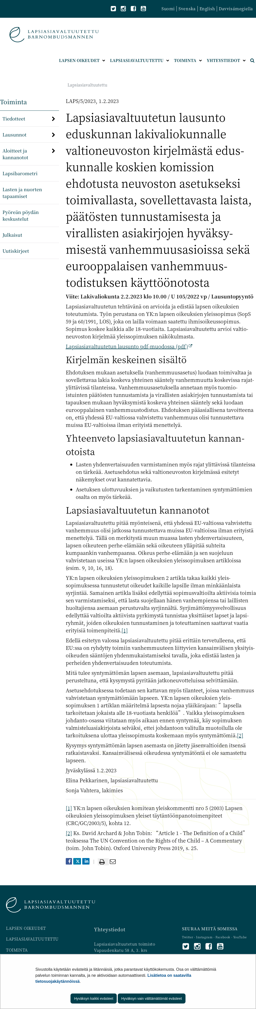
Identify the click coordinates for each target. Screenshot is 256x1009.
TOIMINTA (17, 950)
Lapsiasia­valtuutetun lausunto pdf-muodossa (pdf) (129, 346)
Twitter (188, 937)
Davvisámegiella (236, 8)
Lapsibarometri (20, 173)
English (207, 8)
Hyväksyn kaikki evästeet (93, 999)
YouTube (240, 937)
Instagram (205, 937)
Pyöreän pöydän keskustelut (20, 215)
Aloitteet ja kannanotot (15, 153)
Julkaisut (12, 234)
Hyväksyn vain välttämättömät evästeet (151, 999)
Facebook (223, 937)
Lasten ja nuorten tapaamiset (22, 192)
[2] (240, 735)
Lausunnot (14, 134)
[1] (125, 630)
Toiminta (13, 101)
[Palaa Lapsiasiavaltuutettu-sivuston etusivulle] (54, 34)
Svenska (187, 8)
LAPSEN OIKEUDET (26, 928)
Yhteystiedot (109, 929)
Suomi (168, 8)
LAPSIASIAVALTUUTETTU (32, 939)
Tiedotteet (13, 118)
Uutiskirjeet (15, 250)
